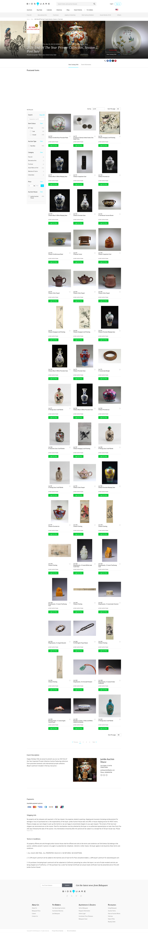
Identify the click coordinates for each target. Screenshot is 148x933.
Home (28, 19)
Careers (34, 913)
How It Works (78, 10)
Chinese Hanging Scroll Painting (106, 137)
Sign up (118, 4)
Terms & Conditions (71, 930)
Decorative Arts (42, 15)
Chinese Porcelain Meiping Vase (106, 332)
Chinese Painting (77, 526)
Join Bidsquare (56, 913)
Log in (111, 4)
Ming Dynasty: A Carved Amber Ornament (106, 682)
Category (31, 152)
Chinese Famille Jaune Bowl (55, 254)
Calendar (49, 10)
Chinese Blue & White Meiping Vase (57, 176)
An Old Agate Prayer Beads (80, 643)
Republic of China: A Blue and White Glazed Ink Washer (83, 721)
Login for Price (53, 145)
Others (119, 15)
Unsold (37, 135)
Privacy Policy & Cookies (57, 930)
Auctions (29, 10)
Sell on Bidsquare (83, 908)
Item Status (32, 123)
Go (42, 186)
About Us (34, 908)
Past (32, 19)
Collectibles (36, 175)
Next (95, 742)
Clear (41, 123)
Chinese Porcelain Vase (79, 215)
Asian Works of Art (105, 15)
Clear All (42, 115)
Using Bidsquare (112, 908)
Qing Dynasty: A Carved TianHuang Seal (107, 566)
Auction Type (32, 141)
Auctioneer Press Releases (86, 916)
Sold (37, 131)
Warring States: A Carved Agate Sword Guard (56, 721)
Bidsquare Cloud (83, 919)
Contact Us (35, 916)
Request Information (84, 911)
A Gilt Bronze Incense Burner (105, 215)
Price (29, 182)
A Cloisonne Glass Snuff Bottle (56, 448)
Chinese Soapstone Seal (79, 176)
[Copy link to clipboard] (105, 61)
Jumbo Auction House (82, 44)
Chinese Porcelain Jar (103, 176)
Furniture (56, 15)
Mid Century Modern (88, 15)
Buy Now (39, 10)
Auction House (32, 192)
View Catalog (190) (111, 54)
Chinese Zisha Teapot (54, 293)
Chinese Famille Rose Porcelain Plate (58, 137)
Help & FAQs (111, 919)
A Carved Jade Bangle (104, 371)
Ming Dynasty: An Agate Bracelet (57, 643)
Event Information (86, 64)
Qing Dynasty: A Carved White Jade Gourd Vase (82, 566)
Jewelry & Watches (70, 15)
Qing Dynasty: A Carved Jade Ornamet (108, 604)
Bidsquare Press (36, 911)
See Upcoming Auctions (58, 908)
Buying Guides (111, 921)
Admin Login (82, 913)
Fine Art (29, 15)
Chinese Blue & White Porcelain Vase (58, 371)
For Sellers (90, 10)
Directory (59, 10)
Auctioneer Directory (57, 911)
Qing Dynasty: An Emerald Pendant (82, 682)
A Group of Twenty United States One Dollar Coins (83, 138)
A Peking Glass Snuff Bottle (55, 409)
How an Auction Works (114, 913)
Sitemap (110, 916)
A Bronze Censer (77, 254)
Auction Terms (112, 911)
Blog (68, 10)
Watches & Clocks (36, 171)
